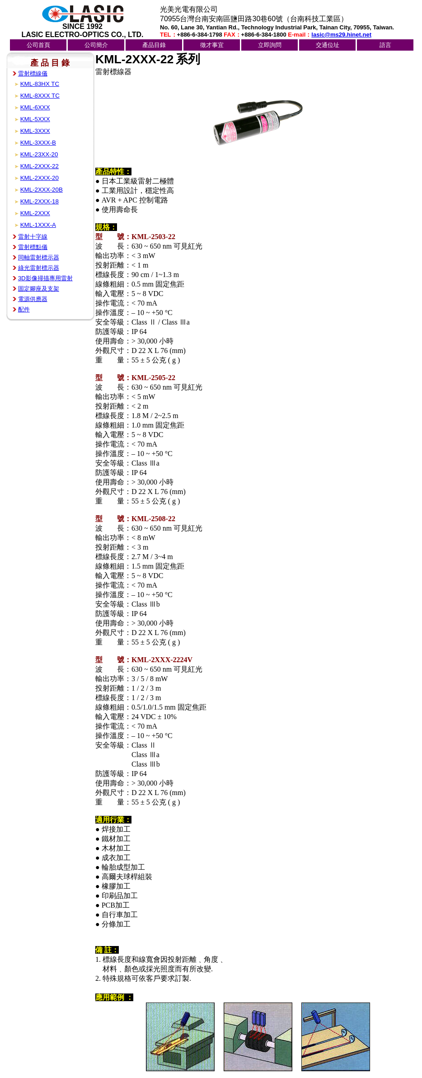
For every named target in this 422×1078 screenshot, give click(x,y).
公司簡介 (96, 45)
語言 (385, 45)
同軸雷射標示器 (38, 257)
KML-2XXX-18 (39, 201)
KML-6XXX (35, 107)
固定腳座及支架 (38, 288)
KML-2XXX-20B (41, 189)
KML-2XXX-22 (39, 166)
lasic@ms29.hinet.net (341, 34)
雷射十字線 (32, 236)
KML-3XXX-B (38, 142)
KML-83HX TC (39, 83)
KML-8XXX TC (40, 95)
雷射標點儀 (32, 247)
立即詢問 (269, 45)
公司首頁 (38, 45)
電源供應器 (32, 299)
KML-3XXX (35, 130)
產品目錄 (154, 45)
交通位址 (327, 45)
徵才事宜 (212, 45)
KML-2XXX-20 (39, 177)
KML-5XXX (35, 119)
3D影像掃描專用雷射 (45, 278)
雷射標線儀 (32, 73)
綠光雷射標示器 (38, 267)
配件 (24, 309)
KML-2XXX (35, 213)
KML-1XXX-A (38, 224)
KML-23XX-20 (39, 154)
